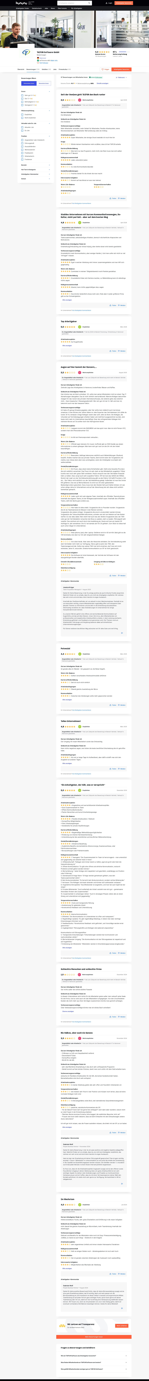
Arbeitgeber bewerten (123, 3)
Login (108, 3)
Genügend (29, 105)
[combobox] (74, 3)
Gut (27, 99)
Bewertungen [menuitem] (33, 69)
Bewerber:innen (44, 83)
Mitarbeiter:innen (29, 83)
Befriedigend (30, 102)
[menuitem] (65, 69)
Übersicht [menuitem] (20, 69)
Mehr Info (54, 60)
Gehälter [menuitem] (46, 69)
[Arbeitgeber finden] (89, 3)
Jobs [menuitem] (54, 69)
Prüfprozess (98, 77)
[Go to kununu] (21, 3)
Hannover (43, 58)
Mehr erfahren (122, 1326)
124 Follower (44, 63)
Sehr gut (28, 95)
